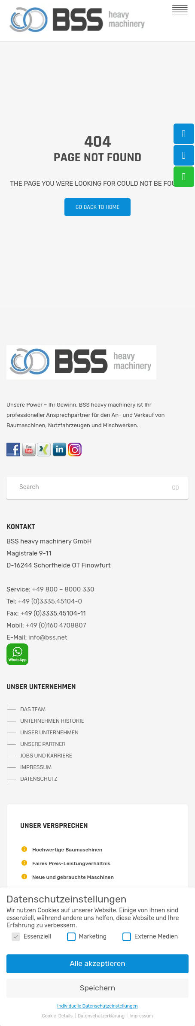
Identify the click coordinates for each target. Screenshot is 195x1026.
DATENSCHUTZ (38, 779)
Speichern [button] (98, 988)
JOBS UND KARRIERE (46, 756)
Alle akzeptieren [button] (97, 963)
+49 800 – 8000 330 (63, 589)
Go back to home (91, 207)
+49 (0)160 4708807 (55, 625)
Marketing (87, 936)
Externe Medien (150, 936)
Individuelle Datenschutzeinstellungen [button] (97, 1006)
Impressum (141, 1016)
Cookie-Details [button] (58, 1016)
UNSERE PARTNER (43, 744)
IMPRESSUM (36, 767)
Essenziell (31, 936)
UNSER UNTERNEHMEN (49, 732)
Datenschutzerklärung (102, 1016)
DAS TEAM (33, 709)
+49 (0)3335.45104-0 (50, 601)
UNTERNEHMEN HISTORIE (52, 721)
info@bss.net (47, 637)
